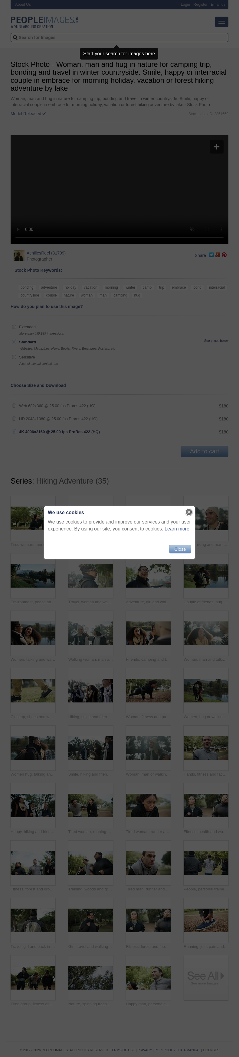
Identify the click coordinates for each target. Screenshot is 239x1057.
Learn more (177, 528)
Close (180, 549)
